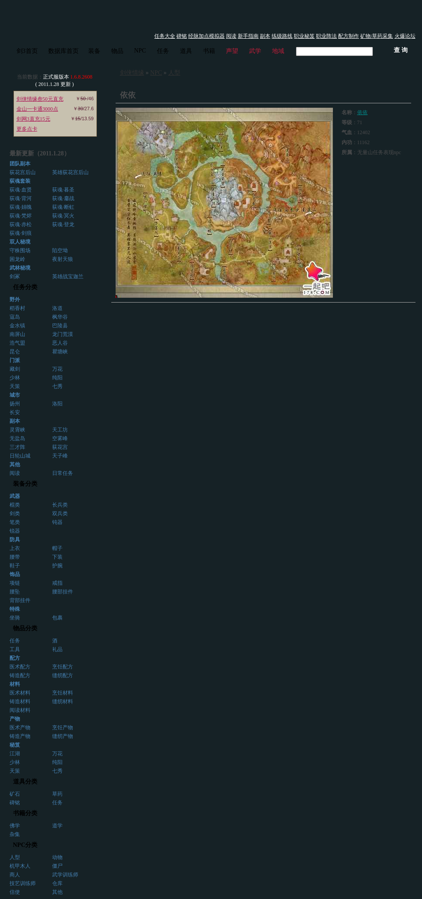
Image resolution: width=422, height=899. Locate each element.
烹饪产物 (62, 727)
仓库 (57, 883)
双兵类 (60, 513)
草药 (57, 794)
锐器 (15, 531)
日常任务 (62, 473)
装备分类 (25, 484)
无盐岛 (17, 438)
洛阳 (57, 404)
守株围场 (20, 250)
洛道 (57, 308)
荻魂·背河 (21, 198)
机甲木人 (20, 866)
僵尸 (57, 866)
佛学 (15, 826)
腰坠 (15, 592)
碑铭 (181, 36)
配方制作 (348, 36)
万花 (57, 369)
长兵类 (60, 505)
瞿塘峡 (60, 352)
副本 (265, 36)
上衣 (15, 548)
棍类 (15, 505)
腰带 (15, 557)
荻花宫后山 (23, 172)
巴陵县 (60, 326)
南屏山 (17, 334)
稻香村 (17, 308)
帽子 (57, 548)
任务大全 (164, 36)
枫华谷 (60, 317)
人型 (15, 857)
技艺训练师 (23, 883)
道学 (57, 826)
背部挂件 (20, 600)
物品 (117, 51)
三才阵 (17, 447)
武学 (255, 51)
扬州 (15, 404)
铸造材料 (20, 701)
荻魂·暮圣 (63, 190)
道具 (186, 51)
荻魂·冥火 (63, 216)
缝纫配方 (62, 675)
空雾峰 (60, 438)
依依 (362, 112)
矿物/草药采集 (376, 36)
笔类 (15, 522)
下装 (57, 557)
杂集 (15, 834)
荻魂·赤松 (21, 224)
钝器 (57, 522)
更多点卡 (27, 129)
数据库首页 (63, 51)
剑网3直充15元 (33, 119)
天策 (15, 386)
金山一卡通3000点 (37, 109)
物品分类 (25, 628)
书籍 (209, 51)
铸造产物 (20, 736)
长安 (15, 412)
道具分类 (25, 781)
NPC (140, 50)
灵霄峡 (17, 430)
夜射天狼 (62, 259)
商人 (15, 875)
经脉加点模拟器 (206, 36)
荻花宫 (60, 447)
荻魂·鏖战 (63, 198)
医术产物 (20, 727)
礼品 (57, 649)
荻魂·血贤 (21, 190)
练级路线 (282, 36)
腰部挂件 (62, 592)
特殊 (15, 609)
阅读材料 (20, 710)
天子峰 (60, 456)
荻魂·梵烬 (21, 216)
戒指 (57, 583)
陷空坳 (60, 250)
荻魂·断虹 (63, 207)
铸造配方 (20, 675)
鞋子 (15, 566)
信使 (15, 892)
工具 (15, 649)
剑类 (15, 513)
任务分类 (25, 287)
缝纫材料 (62, 701)
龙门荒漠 (62, 334)
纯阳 (57, 378)
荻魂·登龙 (63, 224)
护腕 (57, 566)
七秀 (57, 386)
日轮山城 (20, 456)
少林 (15, 378)
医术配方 (20, 667)
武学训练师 (65, 875)
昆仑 (15, 352)
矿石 (15, 794)
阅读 (231, 36)
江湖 (15, 754)
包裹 (57, 618)
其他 (57, 892)
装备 (94, 51)
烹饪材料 (62, 693)
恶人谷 (60, 343)
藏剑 (15, 369)
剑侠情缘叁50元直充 (40, 99)
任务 (163, 51)
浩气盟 (17, 343)
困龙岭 (17, 259)
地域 (278, 51)
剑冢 (15, 276)
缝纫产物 (62, 736)
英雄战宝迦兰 (67, 276)
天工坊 (60, 430)
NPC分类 (25, 845)
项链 (15, 583)
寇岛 (15, 317)
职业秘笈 (304, 36)
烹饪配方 (62, 667)
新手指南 (248, 36)
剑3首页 (27, 51)
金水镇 (17, 326)
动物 (57, 857)
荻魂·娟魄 (21, 207)
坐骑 (15, 618)
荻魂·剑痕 (21, 233)
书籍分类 (25, 813)
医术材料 (20, 693)
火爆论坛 (405, 36)
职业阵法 (326, 36)
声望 (232, 51)
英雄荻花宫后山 (70, 172)
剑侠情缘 (132, 72)
